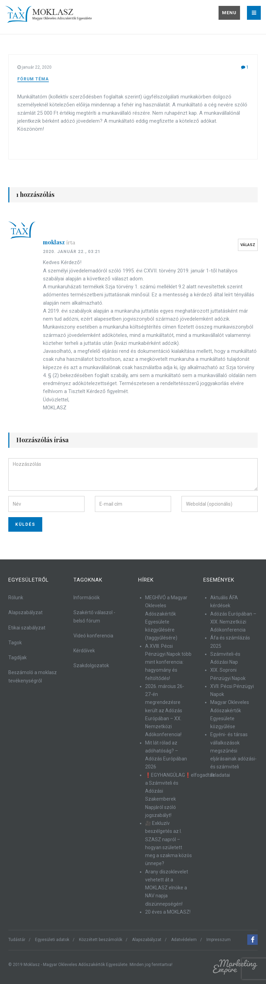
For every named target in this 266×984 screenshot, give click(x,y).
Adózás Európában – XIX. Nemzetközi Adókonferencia (233, 622)
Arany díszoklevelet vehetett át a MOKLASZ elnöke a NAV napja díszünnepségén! (166, 888)
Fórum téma (33, 79)
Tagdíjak (17, 657)
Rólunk (15, 597)
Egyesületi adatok (52, 939)
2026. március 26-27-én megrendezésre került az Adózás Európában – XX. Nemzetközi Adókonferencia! (164, 710)
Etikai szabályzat (26, 627)
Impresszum (218, 939)
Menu (229, 12)
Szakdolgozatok (91, 665)
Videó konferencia (93, 635)
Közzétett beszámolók (100, 939)
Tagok (15, 642)
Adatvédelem (184, 939)
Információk (86, 597)
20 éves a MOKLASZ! (167, 912)
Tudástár (16, 939)
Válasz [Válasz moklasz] (247, 245)
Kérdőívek (84, 650)
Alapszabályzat (25, 612)
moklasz (59, 242)
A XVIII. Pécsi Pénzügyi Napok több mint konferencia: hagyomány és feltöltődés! (168, 662)
